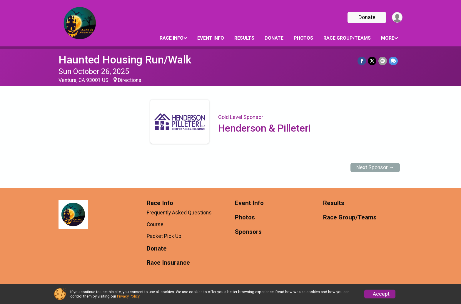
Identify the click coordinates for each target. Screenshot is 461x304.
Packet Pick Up (164, 236)
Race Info (171, 38)
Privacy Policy (128, 296)
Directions (129, 80)
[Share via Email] (382, 61)
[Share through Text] (393, 61)
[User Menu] (397, 17)
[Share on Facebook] (362, 61)
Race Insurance (168, 262)
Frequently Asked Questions (179, 213)
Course (155, 224)
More (387, 38)
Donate (366, 17)
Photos (303, 38)
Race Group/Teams (347, 38)
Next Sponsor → (375, 167)
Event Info (210, 38)
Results (244, 38)
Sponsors (248, 232)
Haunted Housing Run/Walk (125, 59)
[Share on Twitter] (372, 61)
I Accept (380, 294)
